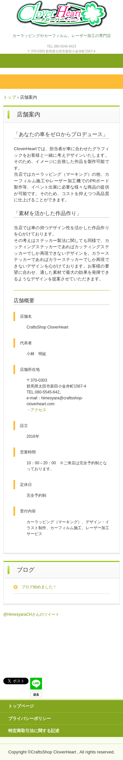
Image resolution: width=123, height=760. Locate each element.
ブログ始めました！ (39, 587)
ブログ (25, 570)
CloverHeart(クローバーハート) (61, 14)
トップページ (21, 706)
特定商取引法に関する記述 (33, 730)
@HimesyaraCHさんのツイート (31, 614)
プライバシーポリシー (29, 718)
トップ (9, 97)
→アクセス (36, 410)
